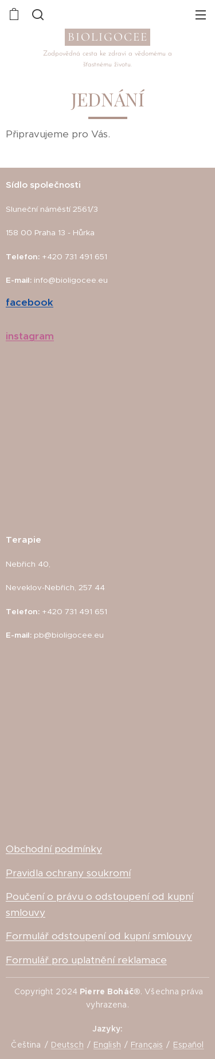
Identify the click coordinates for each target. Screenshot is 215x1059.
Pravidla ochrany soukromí (68, 873)
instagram (30, 336)
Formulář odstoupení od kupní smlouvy (99, 936)
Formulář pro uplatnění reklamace (86, 960)
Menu (201, 14)
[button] (36, 14)
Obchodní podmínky (54, 849)
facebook (29, 302)
